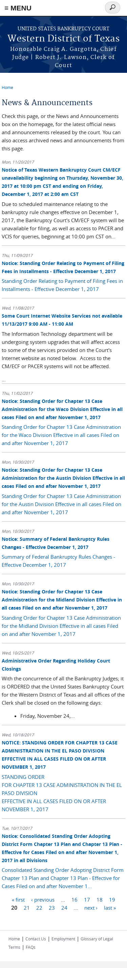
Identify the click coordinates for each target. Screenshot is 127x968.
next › (91, 907)
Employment (63, 938)
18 (100, 899)
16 (74, 899)
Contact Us (35, 938)
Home (7, 87)
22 (39, 907)
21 (27, 907)
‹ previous (43, 899)
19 (112, 899)
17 (87, 899)
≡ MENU (17, 8)
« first (18, 899)
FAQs (31, 947)
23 (52, 907)
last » (110, 907)
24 (64, 907)
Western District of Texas (63, 39)
